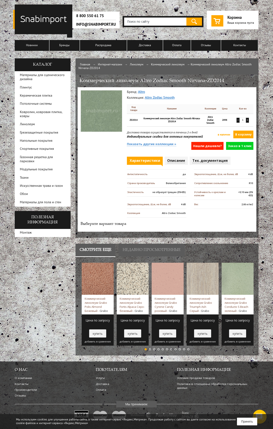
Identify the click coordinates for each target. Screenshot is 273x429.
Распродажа (103, 45)
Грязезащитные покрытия (39, 132)
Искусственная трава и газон (41, 185)
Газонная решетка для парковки (36, 159)
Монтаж (26, 232)
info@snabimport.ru (96, 24)
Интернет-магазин (110, 64)
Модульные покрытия (36, 169)
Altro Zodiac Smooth (160, 97)
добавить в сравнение (98, 341)
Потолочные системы (36, 103)
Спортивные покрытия (37, 148)
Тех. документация (210, 160)
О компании (23, 378)
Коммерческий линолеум (167, 64)
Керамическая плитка (36, 95)
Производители (26, 390)
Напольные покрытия (36, 140)
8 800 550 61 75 (90, 15)
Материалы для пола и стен (40, 202)
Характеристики (145, 160)
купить (98, 334)
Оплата (177, 45)
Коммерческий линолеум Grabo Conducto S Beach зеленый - (236, 305)
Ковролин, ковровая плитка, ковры (41, 114)
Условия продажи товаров (196, 378)
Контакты (239, 45)
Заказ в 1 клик (240, 146)
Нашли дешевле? (207, 146)
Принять (247, 421)
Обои (24, 194)
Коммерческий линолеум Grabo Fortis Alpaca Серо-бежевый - (132, 305)
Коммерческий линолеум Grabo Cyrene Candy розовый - (166, 305)
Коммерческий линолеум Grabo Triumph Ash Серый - (201, 305)
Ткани (24, 177)
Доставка (145, 45)
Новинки (32, 45)
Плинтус (26, 87)
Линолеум (136, 64)
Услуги (100, 378)
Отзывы (206, 45)
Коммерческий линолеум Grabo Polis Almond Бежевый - (96, 305)
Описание (176, 160)
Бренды (64, 45)
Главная (85, 64)
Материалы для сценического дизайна (42, 77)
